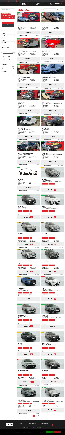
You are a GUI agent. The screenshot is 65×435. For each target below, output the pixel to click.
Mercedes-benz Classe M (6, 13)
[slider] (2, 53)
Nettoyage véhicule (38, 4)
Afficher (58, 9)
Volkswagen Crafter (10, 17)
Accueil (21, 423)
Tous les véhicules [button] (8, 22)
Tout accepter (49, 431)
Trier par (42, 9)
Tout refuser (58, 431)
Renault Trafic (4, 15)
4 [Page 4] (40, 415)
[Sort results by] (50, 9)
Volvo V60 (3, 17)
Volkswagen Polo (11, 15)
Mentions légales (32, 423)
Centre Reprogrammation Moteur (45, 3)
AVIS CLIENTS (51, 4)
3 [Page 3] (38, 415)
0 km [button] (8, 24)
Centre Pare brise (19, 3)
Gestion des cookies (44, 423)
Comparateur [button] (58, 3)
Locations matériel (24, 4)
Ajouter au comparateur (23, 35)
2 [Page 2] (36, 415)
